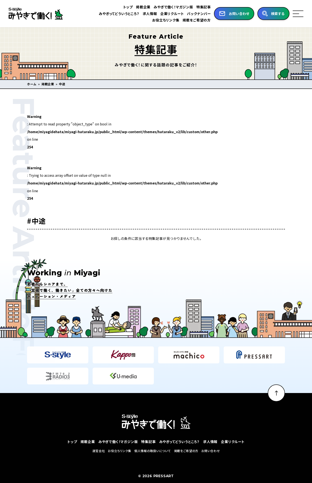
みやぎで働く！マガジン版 (173, 6)
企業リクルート (172, 13)
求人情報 (150, 13)
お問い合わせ (210, 459)
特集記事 (203, 6)
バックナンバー (199, 13)
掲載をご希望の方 (197, 20)
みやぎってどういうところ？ (119, 13)
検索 (278, 14)
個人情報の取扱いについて (152, 459)
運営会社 (98, 459)
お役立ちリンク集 (165, 20)
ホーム (32, 84)
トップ (128, 6)
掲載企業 (143, 6)
